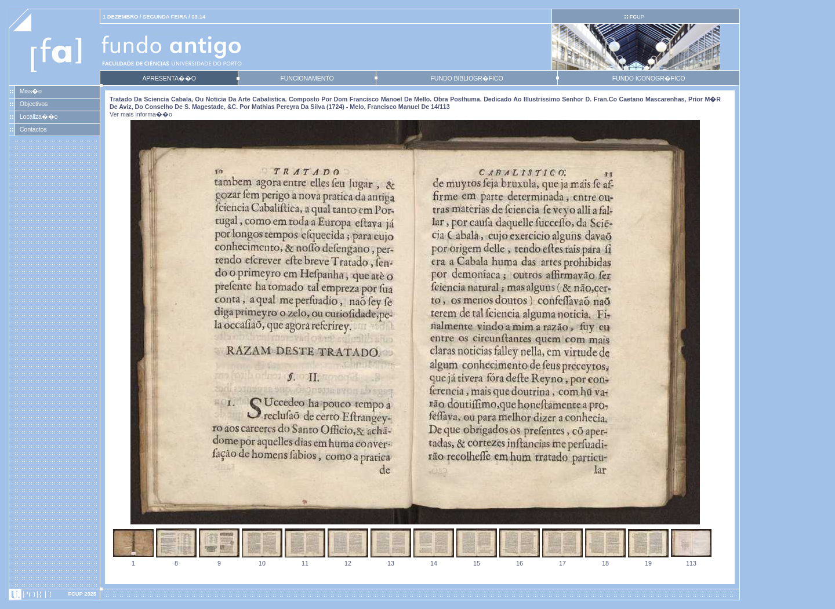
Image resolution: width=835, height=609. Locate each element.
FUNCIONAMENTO (306, 78)
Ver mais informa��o (141, 114)
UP (636, 17)
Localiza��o (39, 116)
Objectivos (34, 103)
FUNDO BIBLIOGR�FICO (466, 78)
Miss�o (31, 90)
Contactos (33, 129)
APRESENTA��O (168, 78)
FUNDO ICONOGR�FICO (648, 78)
